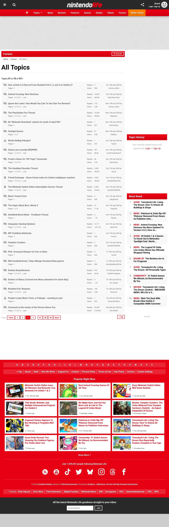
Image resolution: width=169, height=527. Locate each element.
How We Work (48, 371)
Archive (131, 371)
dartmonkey (113, 125)
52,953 (96, 307)
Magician (113, 116)
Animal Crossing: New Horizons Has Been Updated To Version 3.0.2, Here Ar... (149, 227)
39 (51, 318)
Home (5, 59)
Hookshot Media (45, 484)
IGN (101, 491)
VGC (121, 491)
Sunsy (113, 172)
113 (95, 103)
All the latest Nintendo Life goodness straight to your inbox (84, 502)
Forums (7, 54)
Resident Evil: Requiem (19, 289)
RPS (157, 491)
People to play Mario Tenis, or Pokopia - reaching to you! (35, 298)
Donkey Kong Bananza (19, 270)
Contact (75, 371)
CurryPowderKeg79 (113, 153)
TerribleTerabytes (113, 273)
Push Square (24, 491)
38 (45, 318)
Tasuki (113, 144)
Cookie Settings (145, 371)
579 (95, 270)
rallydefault (114, 199)
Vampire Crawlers (16, 242)
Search (118, 54)
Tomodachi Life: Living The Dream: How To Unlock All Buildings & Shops (148, 205)
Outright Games (15, 131)
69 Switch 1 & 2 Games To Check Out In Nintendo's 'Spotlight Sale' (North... (148, 239)
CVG (149, 491)
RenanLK (113, 292)
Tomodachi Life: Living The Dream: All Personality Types (150, 268)
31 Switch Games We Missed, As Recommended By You (149, 278)
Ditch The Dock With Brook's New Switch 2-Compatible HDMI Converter (147, 301)
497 (95, 150)
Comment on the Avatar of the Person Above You (31, 307)
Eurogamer (111, 491)
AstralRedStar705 (113, 181)
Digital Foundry (71, 491)
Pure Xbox (38, 491)
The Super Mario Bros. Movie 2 (23, 205)
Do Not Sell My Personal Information (122, 484)
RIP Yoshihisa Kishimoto (19, 233)
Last (24, 97)
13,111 (96, 224)
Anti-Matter (114, 311)
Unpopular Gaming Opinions (21, 224)
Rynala (113, 218)
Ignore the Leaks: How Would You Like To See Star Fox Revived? (39, 103)
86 (95, 159)
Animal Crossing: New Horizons (23, 94)
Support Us (63, 371)
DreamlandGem (114, 301)
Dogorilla (113, 209)
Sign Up (157, 7)
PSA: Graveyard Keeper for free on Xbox (27, 251)
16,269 (96, 113)
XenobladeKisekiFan (114, 264)
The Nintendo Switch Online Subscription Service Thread (35, 187)
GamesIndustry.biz (135, 491)
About (28, 371)
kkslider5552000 (113, 190)
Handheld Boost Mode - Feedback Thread (28, 214)
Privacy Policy (88, 371)
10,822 (96, 94)
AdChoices (101, 484)
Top (121, 317)
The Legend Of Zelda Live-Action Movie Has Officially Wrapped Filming (149, 250)
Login (151, 7)
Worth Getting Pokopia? (19, 140)
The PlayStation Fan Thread (21, 112)
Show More (84, 455)
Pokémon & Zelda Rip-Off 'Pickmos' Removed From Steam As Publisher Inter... (150, 216)
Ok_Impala (114, 283)
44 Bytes (91, 484)
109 (95, 289)
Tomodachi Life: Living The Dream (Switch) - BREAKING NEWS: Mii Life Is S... (149, 290)
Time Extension (53, 491)
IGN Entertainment (69, 484)
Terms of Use (104, 371)
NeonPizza (114, 162)
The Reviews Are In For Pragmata (149, 260)
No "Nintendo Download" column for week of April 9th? (34, 122)
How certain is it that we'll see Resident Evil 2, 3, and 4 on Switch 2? (40, 85)
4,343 (96, 178)
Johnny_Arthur (113, 88)
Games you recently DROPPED (22, 150)
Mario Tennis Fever (17, 196)
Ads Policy (119, 371)
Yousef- (114, 236)
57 (95, 131)
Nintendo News (88, 491)
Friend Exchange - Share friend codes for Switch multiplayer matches (41, 177)
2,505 (96, 187)
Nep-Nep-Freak (114, 97)
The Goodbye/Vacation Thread (23, 168)
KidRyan (114, 134)
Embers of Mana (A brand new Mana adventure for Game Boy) (38, 279)
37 (40, 318)
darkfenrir (113, 227)
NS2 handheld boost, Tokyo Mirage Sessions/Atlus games (36, 261)
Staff (36, 371)
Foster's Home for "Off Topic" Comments (27, 159)
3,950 (96, 168)
